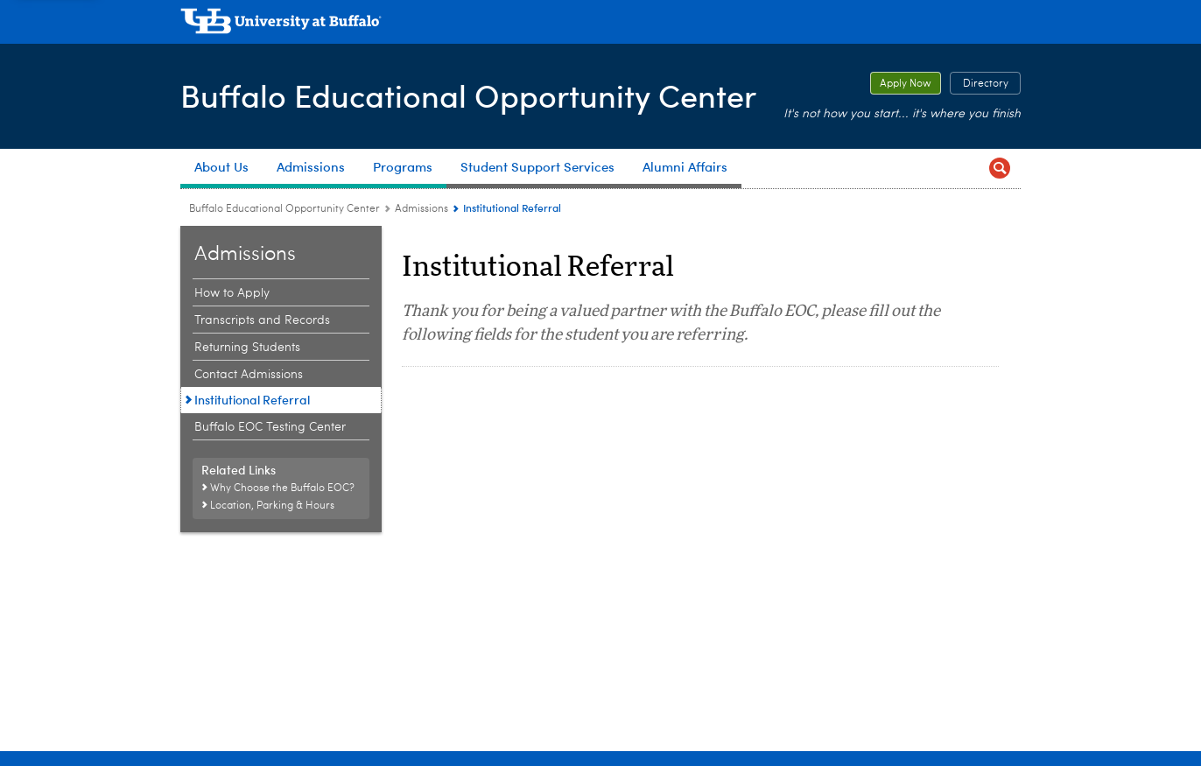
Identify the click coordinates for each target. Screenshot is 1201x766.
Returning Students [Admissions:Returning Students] (247, 347)
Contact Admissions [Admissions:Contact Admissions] (248, 375)
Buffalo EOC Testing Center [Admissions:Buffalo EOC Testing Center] (270, 427)
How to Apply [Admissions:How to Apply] (232, 293)
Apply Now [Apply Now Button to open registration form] (900, 84)
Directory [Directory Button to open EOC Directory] (979, 84)
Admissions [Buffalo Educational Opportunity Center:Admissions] (421, 209)
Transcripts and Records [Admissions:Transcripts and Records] (262, 320)
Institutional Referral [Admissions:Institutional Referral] (252, 399)
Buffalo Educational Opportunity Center (468, 95)
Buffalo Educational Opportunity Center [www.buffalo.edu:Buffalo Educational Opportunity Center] (284, 209)
